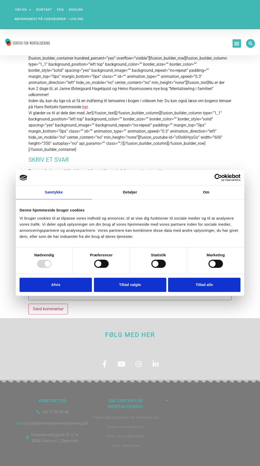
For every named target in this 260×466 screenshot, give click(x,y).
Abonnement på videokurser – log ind (48, 18)
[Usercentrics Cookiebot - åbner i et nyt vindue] (218, 177)
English (76, 9)
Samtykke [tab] (54, 192)
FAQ (60, 9)
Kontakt (44, 9)
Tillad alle (204, 284)
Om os (23, 10)
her (85, 106)
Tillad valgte (130, 284)
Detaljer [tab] (130, 192)
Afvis (55, 284)
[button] (237, 43)
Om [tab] (206, 192)
